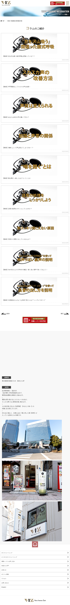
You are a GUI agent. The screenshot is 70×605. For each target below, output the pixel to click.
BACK (7, 313)
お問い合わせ (5, 583)
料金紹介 (3, 587)
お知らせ (3, 570)
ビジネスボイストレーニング (9, 557)
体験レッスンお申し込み (8, 561)
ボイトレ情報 (5, 574)
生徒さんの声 (5, 565)
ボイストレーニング (6, 553)
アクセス (3, 578)
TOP (2, 21)
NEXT (62, 313)
